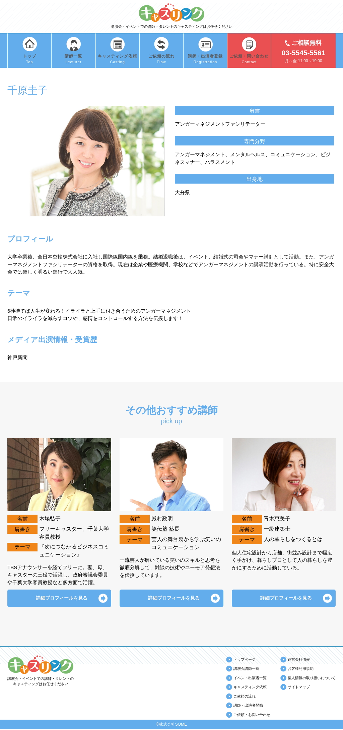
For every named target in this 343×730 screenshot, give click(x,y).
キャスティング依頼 (250, 688)
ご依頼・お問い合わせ (251, 715)
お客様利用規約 (301, 669)
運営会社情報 (299, 660)
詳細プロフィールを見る (59, 598)
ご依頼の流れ (244, 697)
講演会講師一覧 (246, 669)
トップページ (244, 660)
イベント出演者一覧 (250, 678)
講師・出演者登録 (248, 706)
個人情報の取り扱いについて (312, 678)
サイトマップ (299, 688)
